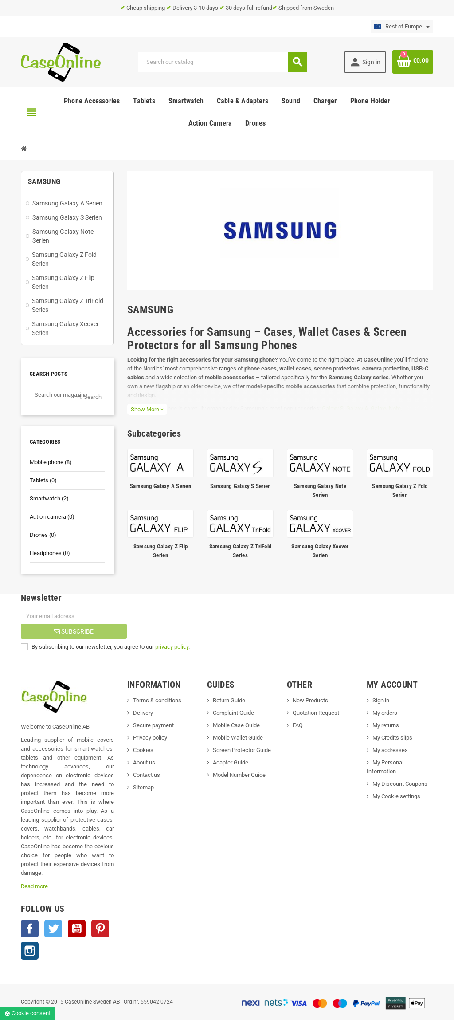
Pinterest (100, 928)
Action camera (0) (52, 516)
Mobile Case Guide (236, 725)
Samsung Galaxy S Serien (240, 486)
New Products (310, 700)
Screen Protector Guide (242, 750)
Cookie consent (27, 1013)
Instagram (30, 951)
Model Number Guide (239, 775)
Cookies (143, 750)
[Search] (222, 62)
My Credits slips (392, 737)
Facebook (30, 928)
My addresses (390, 750)
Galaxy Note (386, 408)
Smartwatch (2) (49, 498)
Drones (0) (43, 535)
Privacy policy (150, 737)
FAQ (298, 725)
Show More (147, 409)
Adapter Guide (230, 762)
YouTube (77, 928)
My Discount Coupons (399, 783)
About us (144, 762)
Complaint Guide (233, 712)
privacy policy (171, 646)
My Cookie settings (396, 796)
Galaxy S (333, 408)
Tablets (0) (43, 480)
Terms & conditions (157, 700)
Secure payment (153, 725)
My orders (384, 712)
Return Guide (229, 700)
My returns (385, 725)
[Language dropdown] (402, 26)
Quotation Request (316, 712)
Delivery (143, 712)
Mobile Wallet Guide (238, 737)
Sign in (380, 700)
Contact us (146, 775)
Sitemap (143, 787)
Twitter (53, 928)
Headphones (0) (50, 553)
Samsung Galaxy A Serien (160, 486)
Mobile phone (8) (51, 462)
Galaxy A (357, 408)
